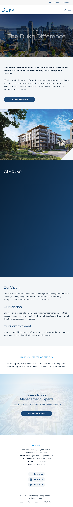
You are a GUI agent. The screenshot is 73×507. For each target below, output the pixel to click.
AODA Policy (48, 502)
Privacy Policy (33, 502)
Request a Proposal (19, 99)
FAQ (21, 502)
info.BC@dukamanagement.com (39, 456)
